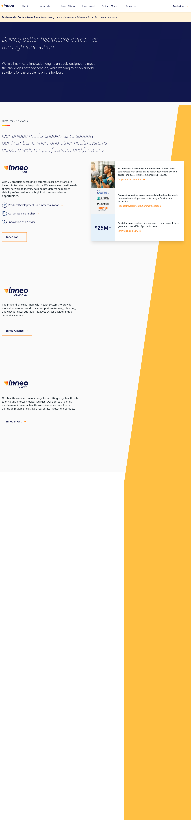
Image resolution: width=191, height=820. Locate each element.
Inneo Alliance (68, 6)
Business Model (109, 6)
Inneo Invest (88, 6)
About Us (26, 6)
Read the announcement (106, 17)
